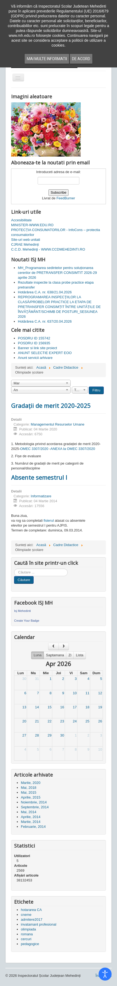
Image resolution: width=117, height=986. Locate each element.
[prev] (53, 646)
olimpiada (28, 929)
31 (37, 679)
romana (27, 934)
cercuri (26, 939)
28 (37, 735)
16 (62, 707)
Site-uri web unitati (25, 240)
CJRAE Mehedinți (25, 244)
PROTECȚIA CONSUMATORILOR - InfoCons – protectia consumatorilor (55, 232)
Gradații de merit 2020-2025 (51, 405)
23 (62, 721)
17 (75, 707)
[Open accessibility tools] (105, 974)
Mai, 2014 (28, 812)
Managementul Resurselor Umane (57, 424)
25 (87, 721)
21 (37, 721)
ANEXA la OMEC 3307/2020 (72, 449)
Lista (79, 655)
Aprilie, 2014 (30, 817)
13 (24, 707)
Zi (70, 655)
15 (49, 707)
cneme (26, 915)
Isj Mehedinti (22, 610)
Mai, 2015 (28, 792)
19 (100, 707)
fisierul (49, 520)
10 (75, 693)
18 (87, 707)
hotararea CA (31, 910)
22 (49, 721)
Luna (37, 655)
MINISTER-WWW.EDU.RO (32, 225)
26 (100, 721)
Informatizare (41, 496)
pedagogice (30, 944)
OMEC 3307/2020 (34, 449)
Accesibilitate (21, 220)
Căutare (24, 580)
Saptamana (55, 655)
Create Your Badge (26, 620)
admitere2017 (32, 919)
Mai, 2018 (28, 788)
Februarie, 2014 (33, 827)
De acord (81, 59)
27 (24, 735)
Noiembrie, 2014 (34, 802)
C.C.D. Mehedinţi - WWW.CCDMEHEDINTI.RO (48, 249)
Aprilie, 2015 (30, 797)
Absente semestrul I (39, 477)
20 (24, 721)
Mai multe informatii (47, 59)
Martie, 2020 (30, 783)
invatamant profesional (38, 924)
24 (75, 721)
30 (24, 679)
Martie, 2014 (30, 822)
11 (87, 693)
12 (100, 693)
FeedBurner (65, 198)
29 (49, 735)
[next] (63, 646)
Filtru (96, 390)
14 (37, 707)
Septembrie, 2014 (35, 807)
